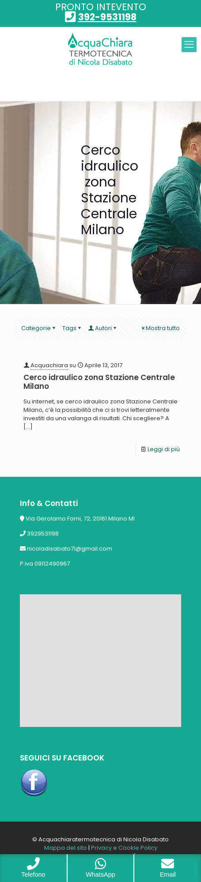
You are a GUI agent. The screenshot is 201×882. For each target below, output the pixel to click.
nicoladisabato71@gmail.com (69, 548)
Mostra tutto (160, 328)
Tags (72, 328)
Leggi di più (164, 449)
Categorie (39, 328)
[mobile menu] (189, 44)
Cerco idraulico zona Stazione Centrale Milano (99, 382)
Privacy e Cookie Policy (124, 848)
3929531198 (43, 533)
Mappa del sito (65, 848)
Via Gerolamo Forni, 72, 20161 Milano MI (80, 518)
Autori (103, 328)
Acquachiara (49, 365)
